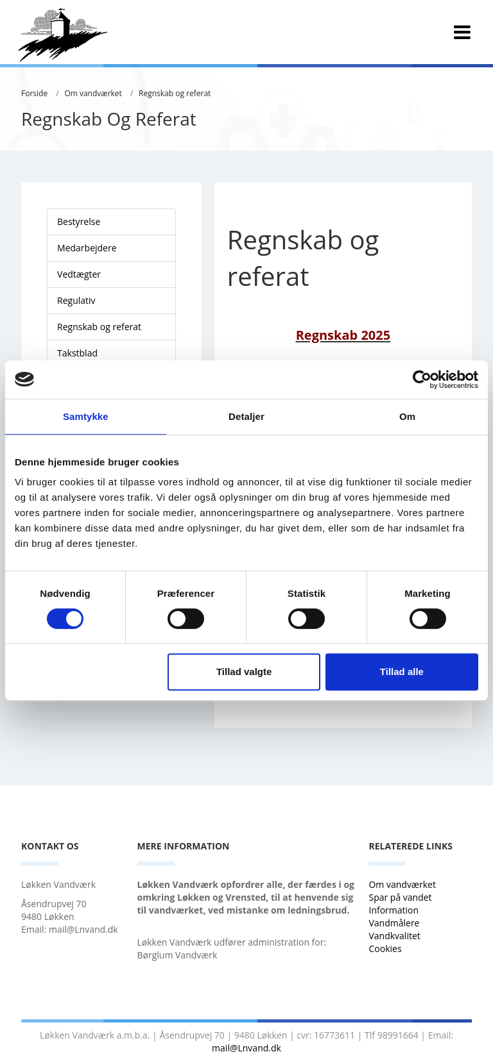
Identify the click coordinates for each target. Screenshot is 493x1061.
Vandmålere (395, 923)
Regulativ (76, 300)
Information (394, 910)
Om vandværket (93, 93)
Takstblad (77, 353)
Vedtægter (79, 274)
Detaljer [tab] (246, 416)
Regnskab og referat (175, 93)
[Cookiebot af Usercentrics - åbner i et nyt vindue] (422, 379)
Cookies (384, 948)
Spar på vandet (399, 897)
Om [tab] (407, 416)
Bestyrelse (78, 221)
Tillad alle (402, 671)
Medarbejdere (87, 248)
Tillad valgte (244, 671)
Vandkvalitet (394, 936)
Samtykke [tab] (85, 416)
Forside (34, 93)
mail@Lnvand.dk (246, 1048)
